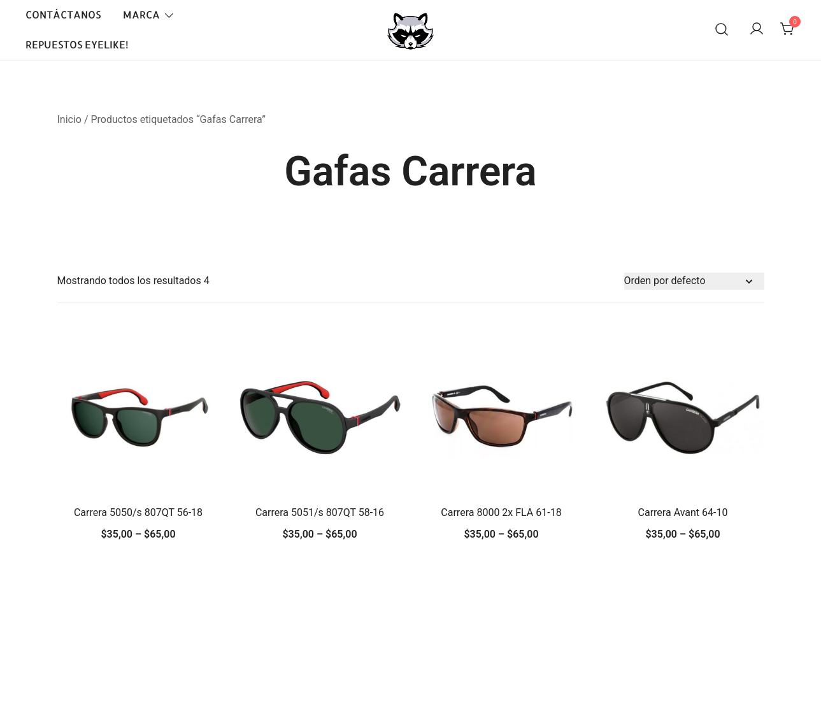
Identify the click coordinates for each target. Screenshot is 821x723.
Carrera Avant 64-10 (683, 512)
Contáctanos (63, 14)
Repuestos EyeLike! (77, 44)
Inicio (69, 119)
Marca (141, 14)
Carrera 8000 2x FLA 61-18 (501, 512)
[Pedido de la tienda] (694, 281)
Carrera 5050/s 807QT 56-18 (138, 512)
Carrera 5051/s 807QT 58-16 (319, 512)
